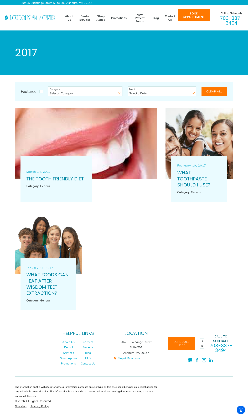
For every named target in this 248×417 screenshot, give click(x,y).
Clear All (214, 91)
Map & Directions (127, 358)
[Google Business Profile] (190, 360)
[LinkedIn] (211, 360)
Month (132, 89)
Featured (29, 91)
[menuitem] (70, 18)
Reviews (88, 347)
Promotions (68, 363)
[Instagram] (204, 360)
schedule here (181, 343)
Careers (88, 342)
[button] (241, 410)
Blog (88, 353)
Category (55, 89)
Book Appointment (194, 15)
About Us (68, 342)
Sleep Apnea (68, 358)
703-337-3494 (231, 20)
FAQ (88, 358)
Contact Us (88, 363)
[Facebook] (197, 360)
